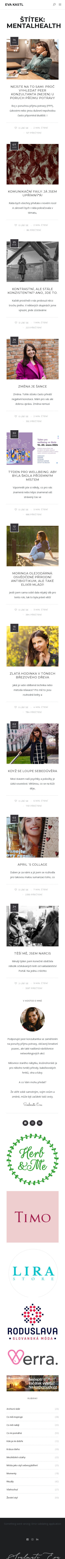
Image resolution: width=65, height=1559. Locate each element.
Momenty (11, 1473)
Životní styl (12, 1497)
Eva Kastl (14, 5)
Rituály (10, 1481)
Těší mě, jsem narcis (32, 953)
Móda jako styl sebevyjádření (22, 1465)
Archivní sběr (13, 1408)
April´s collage (32, 864)
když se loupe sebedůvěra (32, 771)
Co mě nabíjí (13, 1425)
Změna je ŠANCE (32, 386)
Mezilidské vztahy (16, 1457)
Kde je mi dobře (15, 1441)
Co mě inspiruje (15, 1416)
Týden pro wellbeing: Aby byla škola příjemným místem (32, 475)
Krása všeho (13, 1449)
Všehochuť (12, 1489)
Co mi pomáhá (14, 1433)
